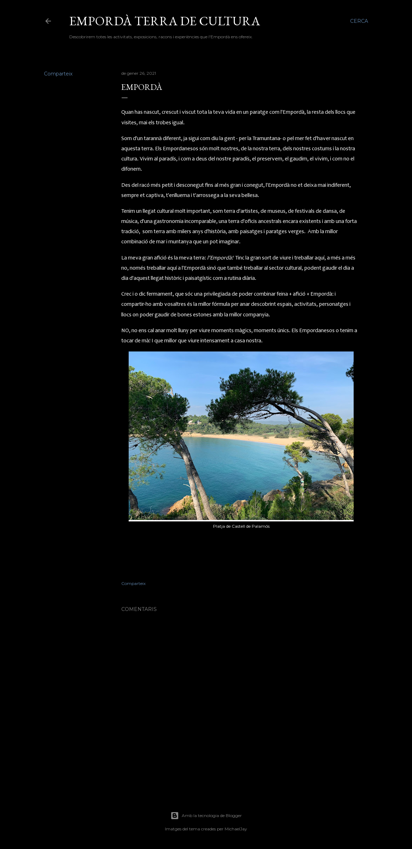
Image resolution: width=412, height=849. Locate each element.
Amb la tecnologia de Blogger (206, 815)
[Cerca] (359, 21)
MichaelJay (236, 828)
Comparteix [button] (58, 74)
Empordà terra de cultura (164, 21)
